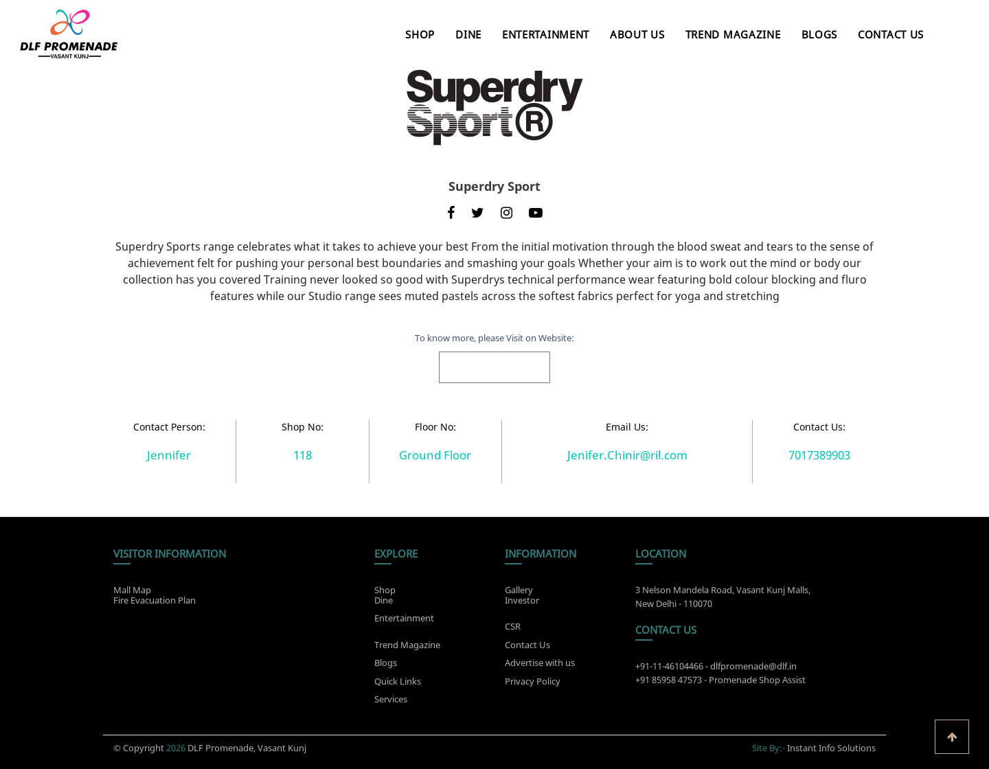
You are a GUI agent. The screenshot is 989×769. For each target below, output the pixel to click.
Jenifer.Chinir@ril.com (627, 455)
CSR (513, 630)
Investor (522, 596)
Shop (420, 34)
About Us (637, 34)
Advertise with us (540, 667)
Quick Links (397, 684)
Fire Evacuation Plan (154, 596)
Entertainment (545, 34)
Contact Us (891, 34)
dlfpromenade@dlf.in (753, 670)
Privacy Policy (532, 684)
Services (390, 703)
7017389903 (819, 455)
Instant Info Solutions (831, 744)
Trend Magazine (733, 34)
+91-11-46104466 (669, 670)
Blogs (820, 34)
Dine (468, 34)
